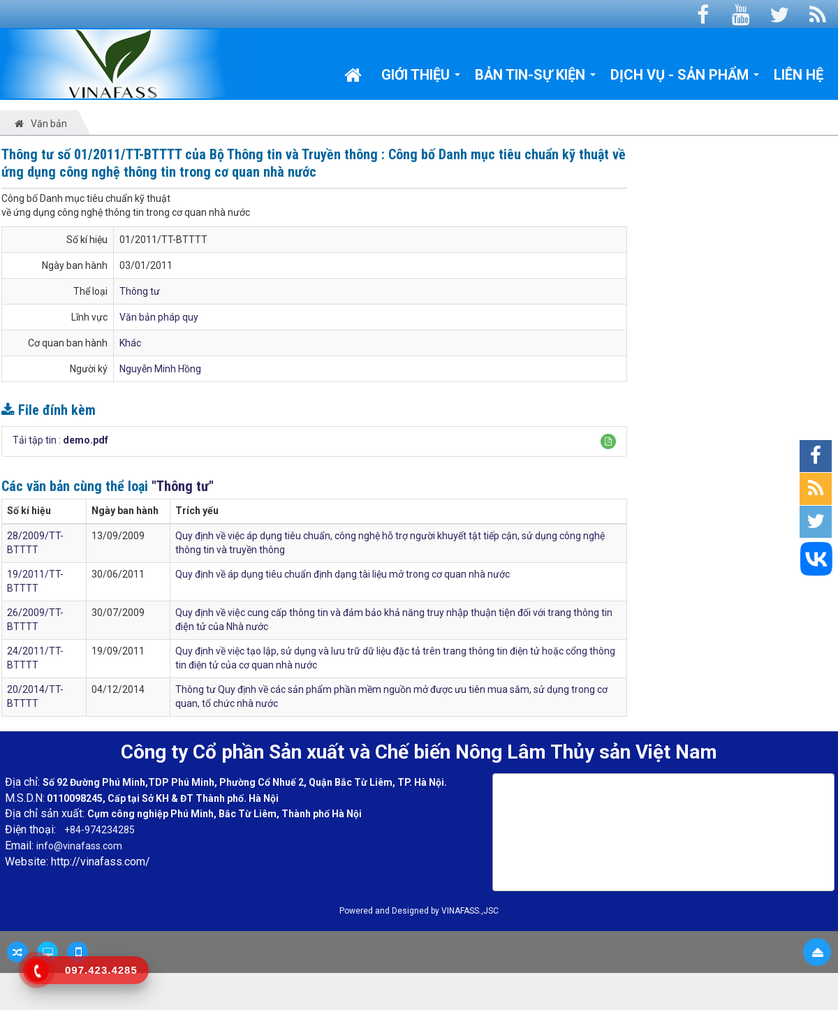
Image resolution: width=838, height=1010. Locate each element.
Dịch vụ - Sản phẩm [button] (685, 78)
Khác (130, 343)
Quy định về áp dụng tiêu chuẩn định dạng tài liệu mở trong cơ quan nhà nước (342, 574)
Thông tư (139, 291)
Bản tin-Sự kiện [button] (535, 78)
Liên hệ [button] (798, 74)
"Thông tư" (183, 486)
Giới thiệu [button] (421, 78)
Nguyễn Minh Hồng (160, 368)
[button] (608, 441)
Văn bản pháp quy (158, 317)
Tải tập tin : (60, 440)
